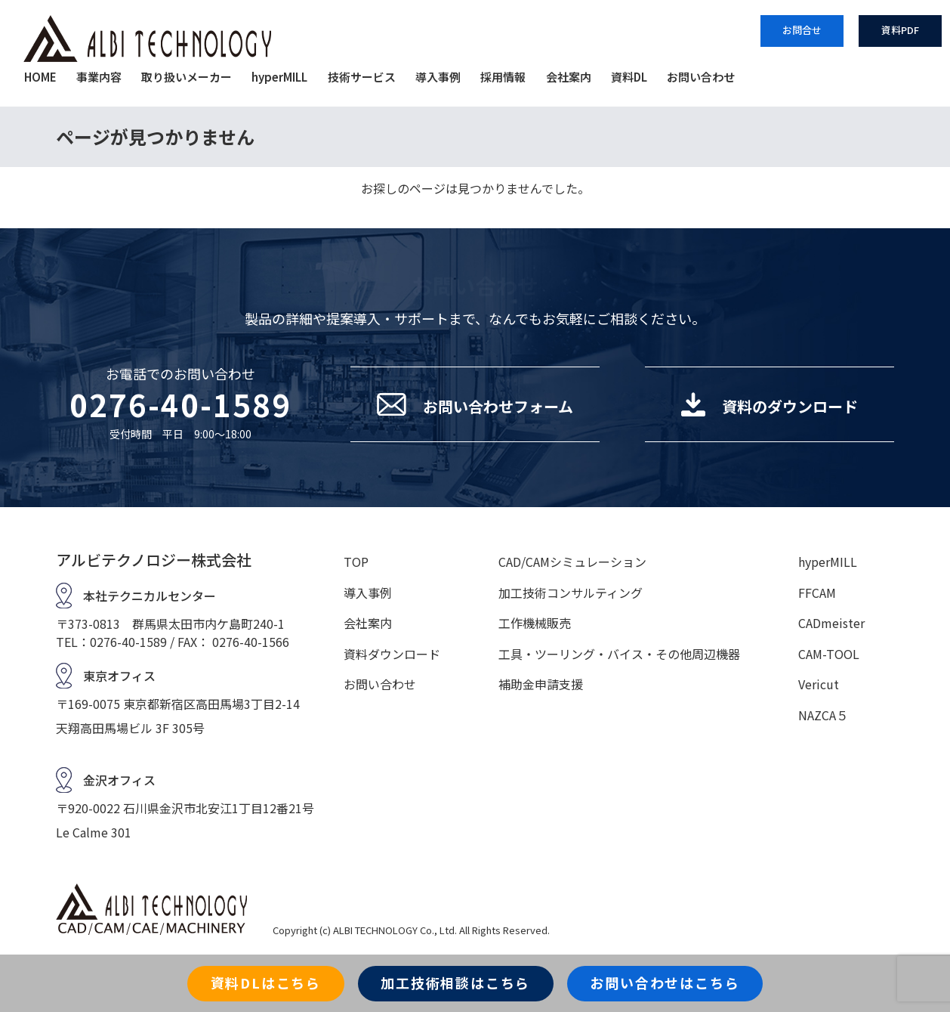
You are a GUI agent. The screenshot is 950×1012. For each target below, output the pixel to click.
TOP (356, 561)
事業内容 (99, 76)
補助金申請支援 (540, 684)
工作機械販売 (534, 623)
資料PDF (900, 30)
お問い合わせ (701, 76)
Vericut (818, 684)
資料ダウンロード (392, 654)
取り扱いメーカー (186, 76)
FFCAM (817, 592)
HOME (40, 76)
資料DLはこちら (266, 982)
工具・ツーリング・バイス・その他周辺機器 (619, 654)
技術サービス (362, 76)
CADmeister (831, 623)
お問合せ (802, 30)
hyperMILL (279, 76)
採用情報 (503, 76)
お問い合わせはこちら (664, 982)
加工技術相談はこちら (455, 982)
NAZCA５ (823, 715)
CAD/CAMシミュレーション (572, 561)
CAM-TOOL (828, 654)
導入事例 (438, 76)
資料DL (629, 76)
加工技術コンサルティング (570, 592)
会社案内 (568, 76)
